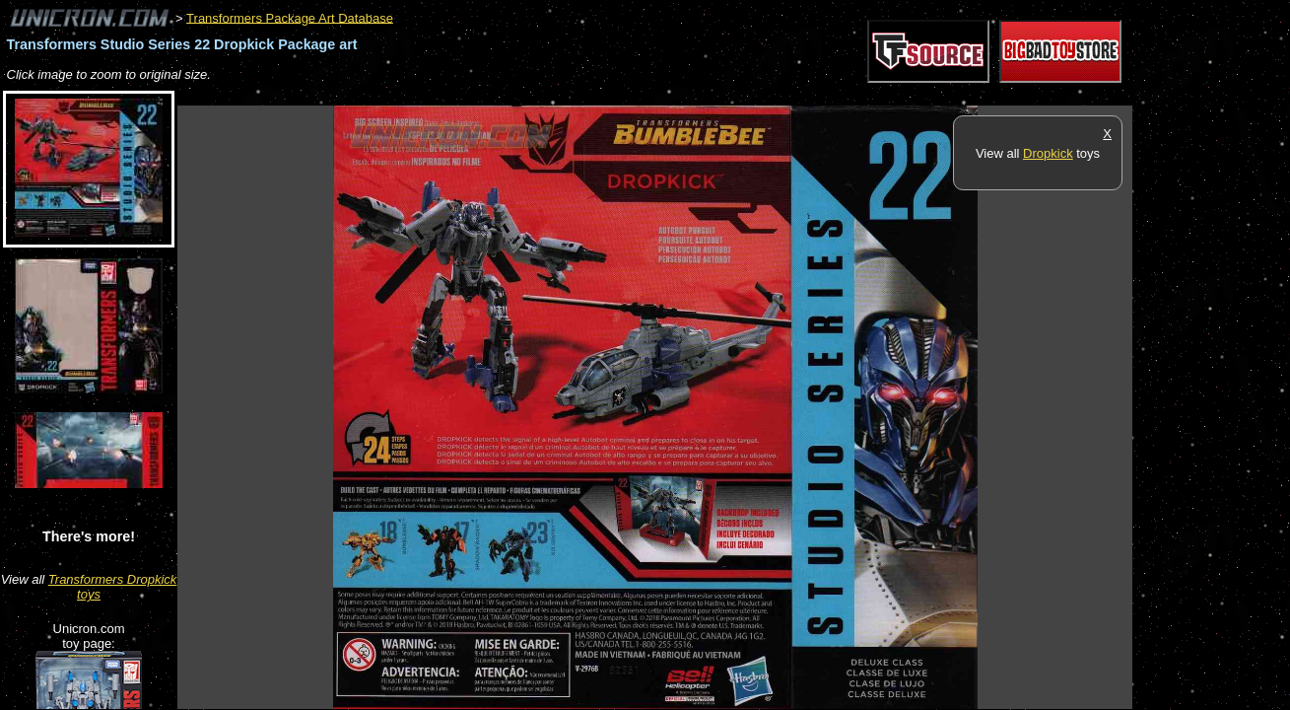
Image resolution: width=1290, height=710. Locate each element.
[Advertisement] (536, 95)
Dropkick (1048, 153)
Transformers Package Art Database (289, 17)
